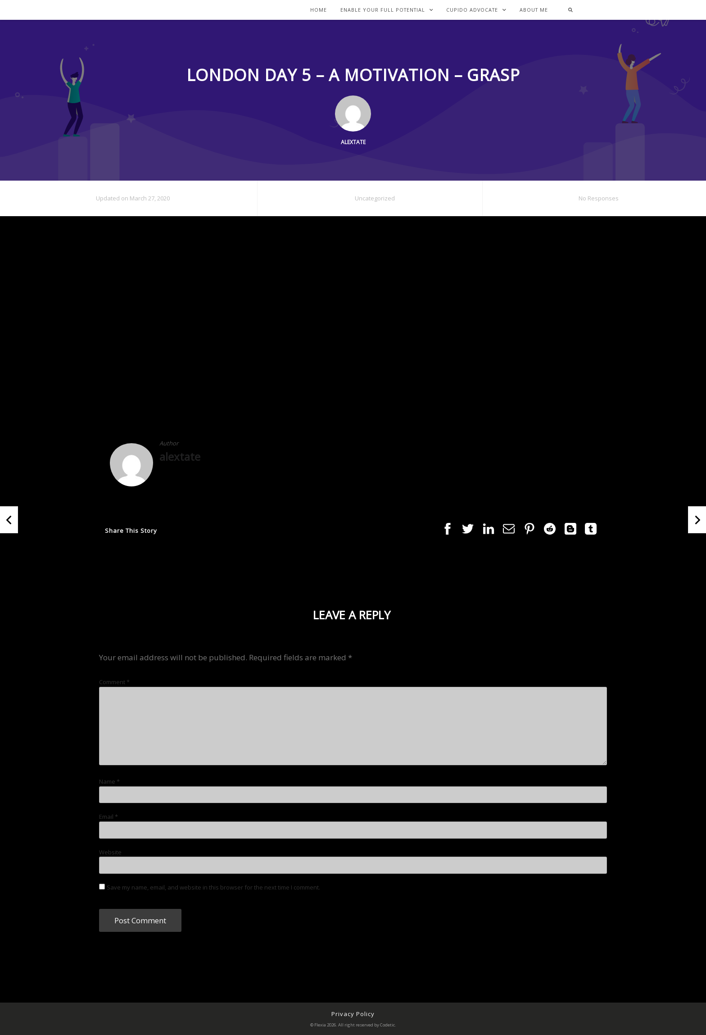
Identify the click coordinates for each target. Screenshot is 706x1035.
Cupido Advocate (476, 10)
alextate (179, 456)
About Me (534, 10)
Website (110, 852)
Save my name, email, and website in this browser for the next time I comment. (213, 887)
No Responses (599, 198)
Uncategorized (375, 198)
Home (318, 10)
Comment (114, 682)
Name (109, 781)
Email (108, 817)
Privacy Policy (353, 1014)
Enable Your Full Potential (386, 10)
